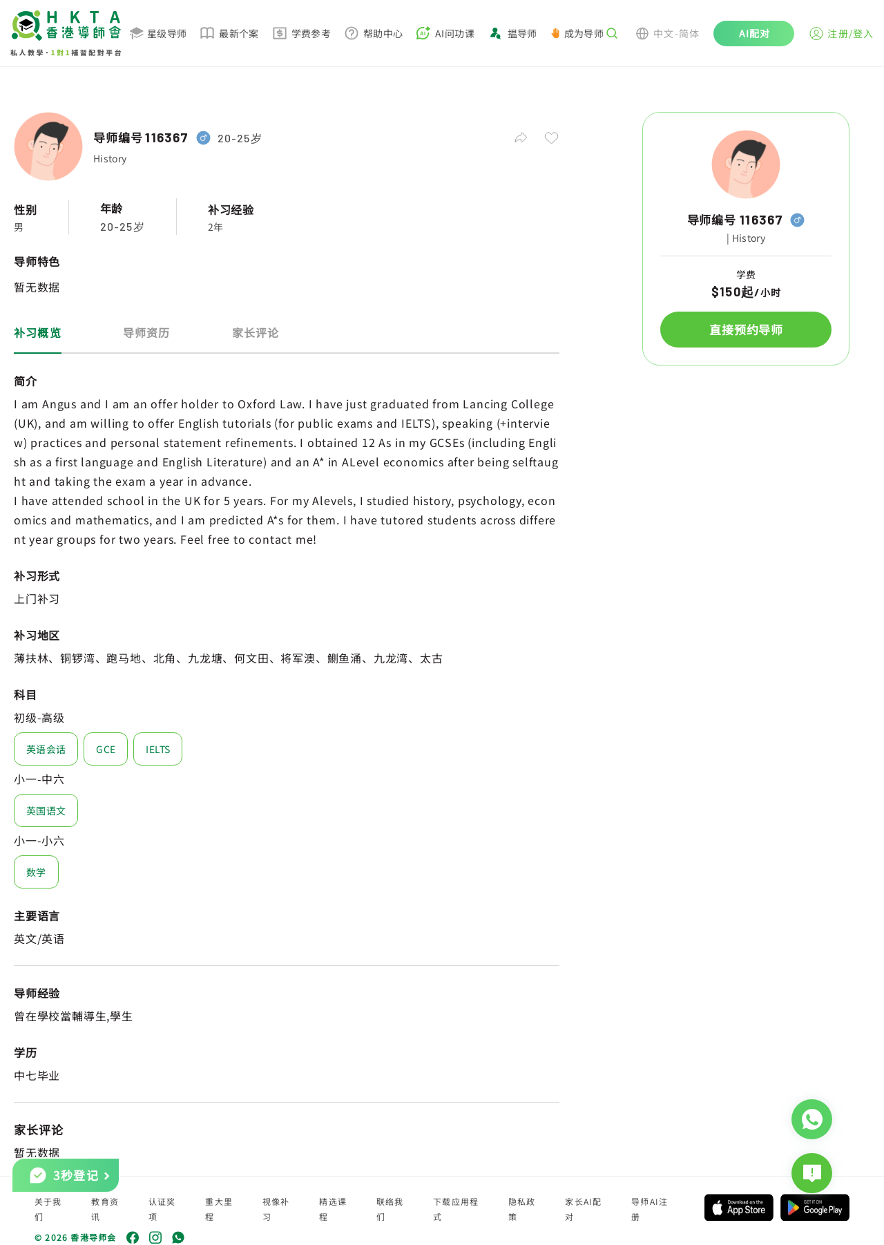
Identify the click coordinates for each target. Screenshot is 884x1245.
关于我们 (48, 1208)
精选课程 (333, 1208)
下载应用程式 (456, 1208)
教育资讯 (105, 1208)
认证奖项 (162, 1208)
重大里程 (219, 1208)
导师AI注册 (649, 1208)
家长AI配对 (583, 1208)
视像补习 (276, 1208)
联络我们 (390, 1208)
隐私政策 (522, 1208)
